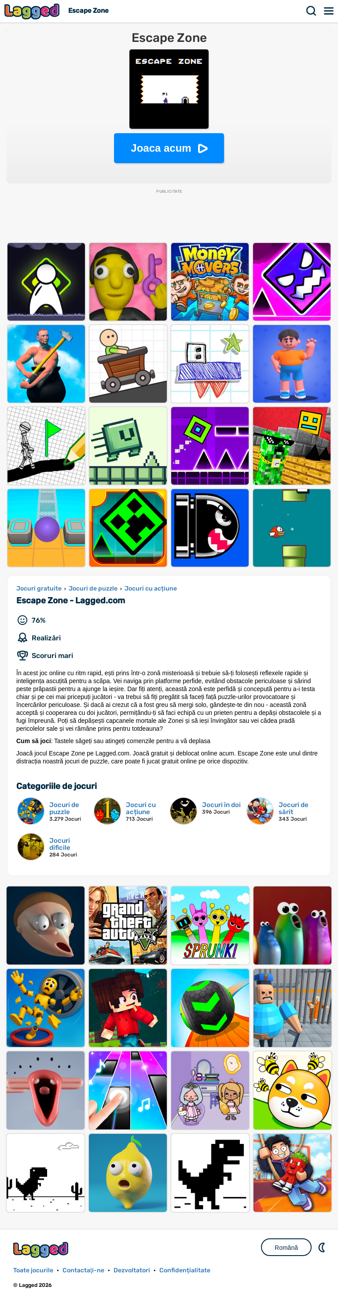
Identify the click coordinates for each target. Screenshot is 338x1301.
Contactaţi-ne (83, 1270)
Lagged (33, 11)
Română (286, 1247)
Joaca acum (161, 148)
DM (322, 1247)
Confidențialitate (184, 1270)
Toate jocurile (33, 1270)
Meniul (329, 11)
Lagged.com (41, 1249)
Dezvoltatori (132, 1270)
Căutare (311, 11)
